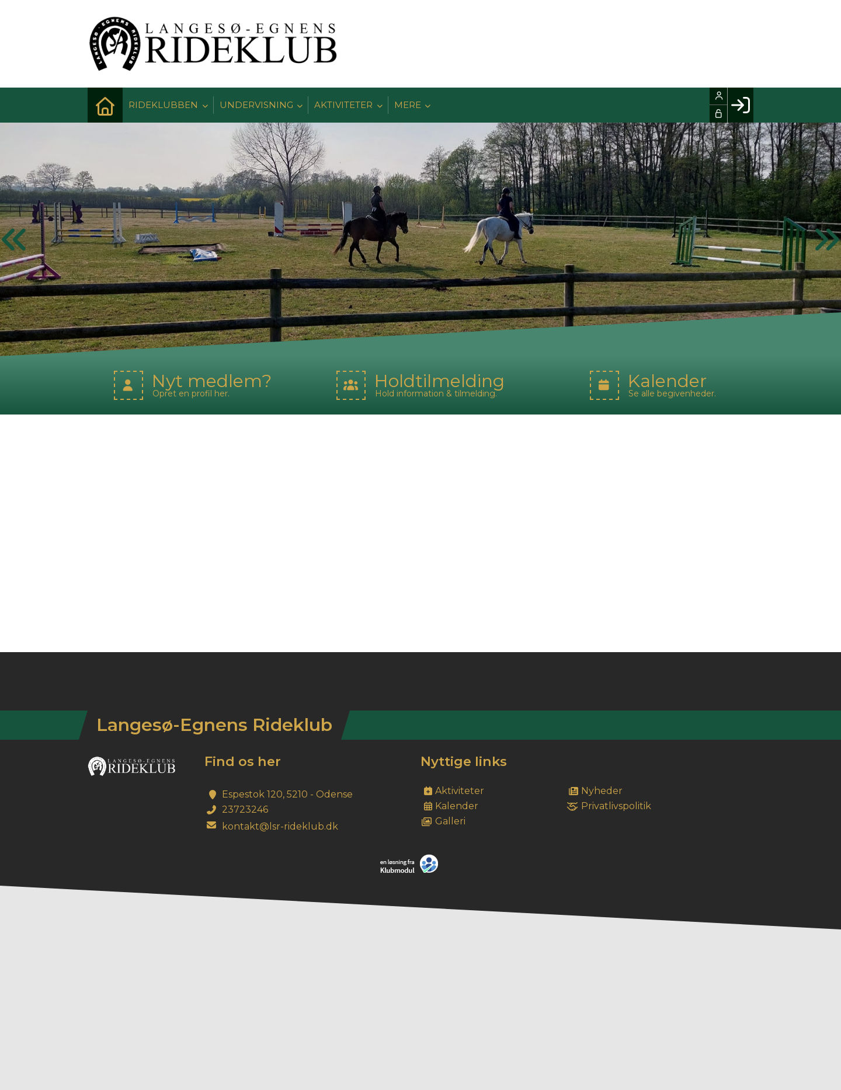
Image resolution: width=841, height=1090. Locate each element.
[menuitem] (105, 105)
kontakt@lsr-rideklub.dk (280, 826)
